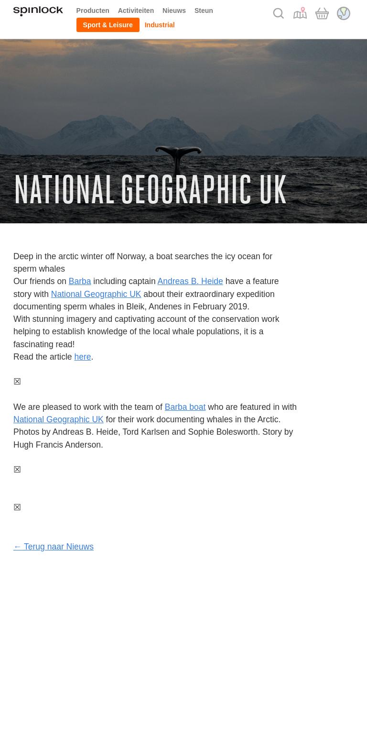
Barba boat (185, 407)
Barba (80, 281)
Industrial (160, 25)
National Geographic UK (96, 294)
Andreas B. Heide (190, 281)
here (82, 357)
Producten (92, 10)
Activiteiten (136, 10)
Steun (203, 10)
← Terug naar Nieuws (53, 546)
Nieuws (174, 10)
